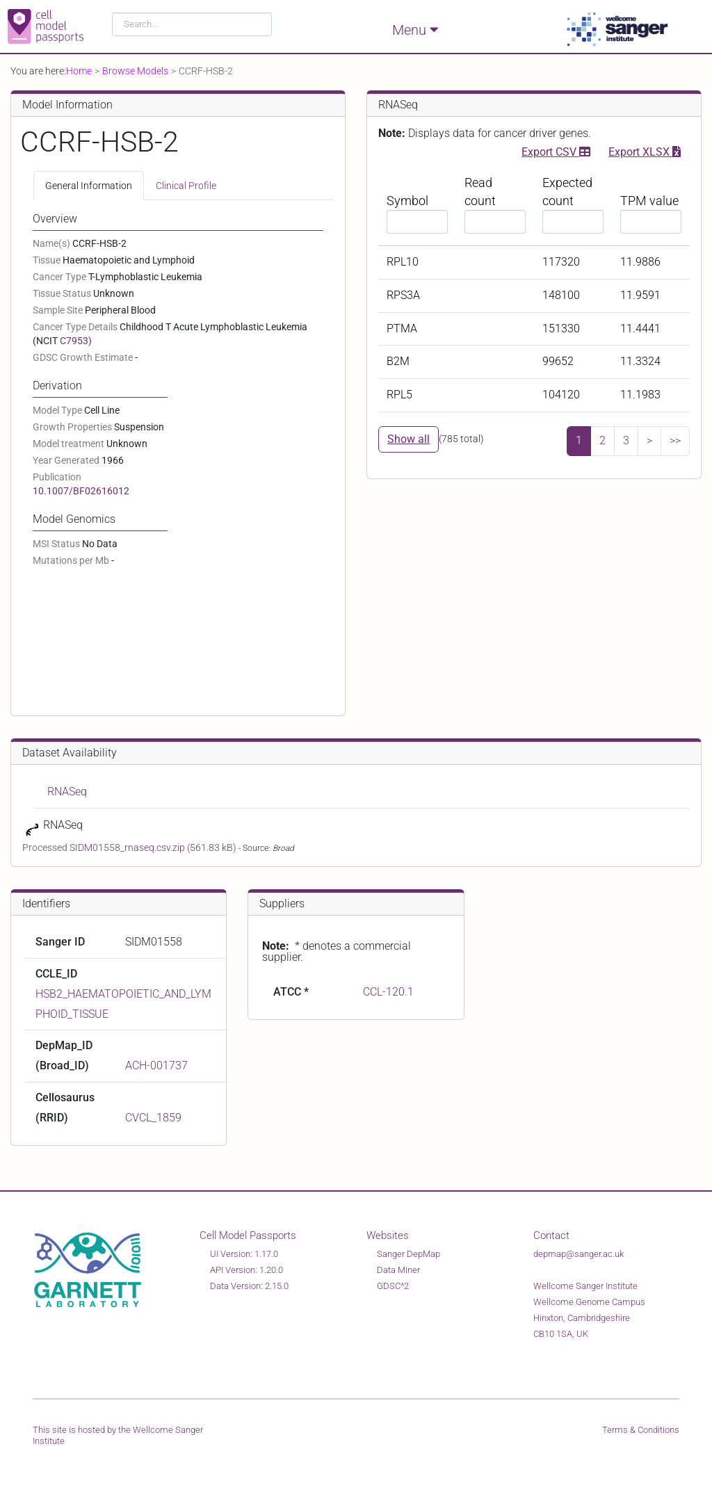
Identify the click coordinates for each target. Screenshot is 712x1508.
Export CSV (555, 151)
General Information (88, 185)
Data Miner (398, 1270)
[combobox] (192, 24)
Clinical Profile (186, 185)
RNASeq (67, 791)
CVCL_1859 (153, 1117)
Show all (408, 439)
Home (79, 70)
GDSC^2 (393, 1286)
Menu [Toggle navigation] (415, 29)
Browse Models (135, 70)
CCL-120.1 (388, 991)
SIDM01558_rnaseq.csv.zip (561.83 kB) (154, 847)
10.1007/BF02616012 (81, 490)
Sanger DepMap (408, 1254)
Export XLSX (644, 151)
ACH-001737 (156, 1065)
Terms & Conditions (640, 1430)
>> (675, 440)
